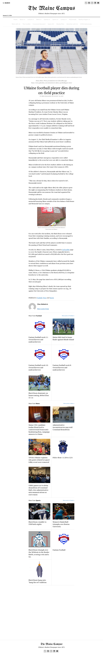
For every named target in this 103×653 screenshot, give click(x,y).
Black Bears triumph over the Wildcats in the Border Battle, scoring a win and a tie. (39, 553)
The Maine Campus (51, 8)
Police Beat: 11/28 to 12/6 (63, 457)
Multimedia (72, 19)
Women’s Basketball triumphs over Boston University (61, 524)
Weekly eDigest (83, 19)
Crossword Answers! (39, 24)
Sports (54, 19)
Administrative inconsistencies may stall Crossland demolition (63, 427)
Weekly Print (60, 24)
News (38, 19)
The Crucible (26, 24)
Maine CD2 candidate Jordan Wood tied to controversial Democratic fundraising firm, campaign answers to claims (39, 429)
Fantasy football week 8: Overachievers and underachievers (62, 367)
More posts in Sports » (68, 500)
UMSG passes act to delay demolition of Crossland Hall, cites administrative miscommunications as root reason (38, 490)
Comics (63, 19)
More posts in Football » (68, 315)
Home (15, 19)
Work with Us (16, 24)
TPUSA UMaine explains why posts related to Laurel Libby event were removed (39, 459)
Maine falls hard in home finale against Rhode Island (63, 338)
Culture (30, 19)
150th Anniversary (86, 24)
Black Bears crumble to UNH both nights (37, 523)
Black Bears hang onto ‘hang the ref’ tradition (37, 581)
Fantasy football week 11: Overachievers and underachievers (38, 339)
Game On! (51, 24)
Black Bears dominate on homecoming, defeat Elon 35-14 (39, 395)
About (22, 19)
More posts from (43, 309)
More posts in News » (68, 403)
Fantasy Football (59, 550)
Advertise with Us (72, 24)
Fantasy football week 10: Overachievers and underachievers (38, 367)
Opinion (46, 19)
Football (39, 298)
